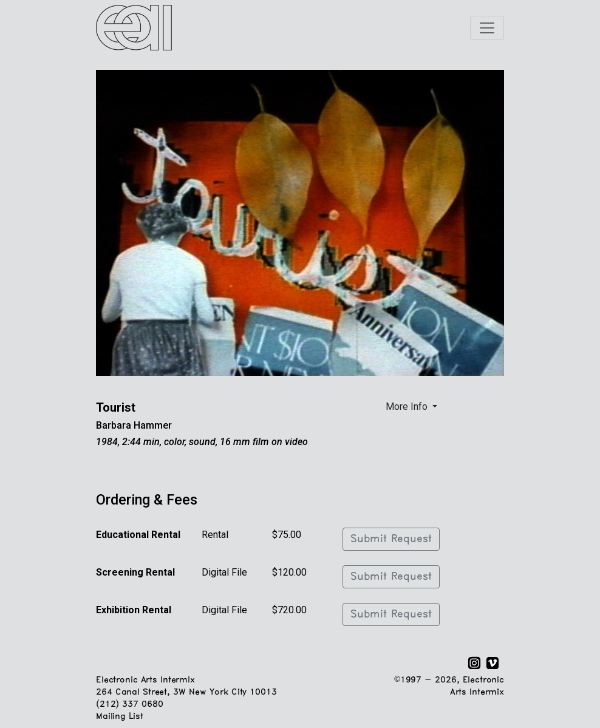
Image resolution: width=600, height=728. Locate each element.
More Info (408, 406)
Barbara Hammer (134, 425)
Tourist (115, 407)
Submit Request (391, 539)
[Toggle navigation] (487, 28)
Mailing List (119, 717)
